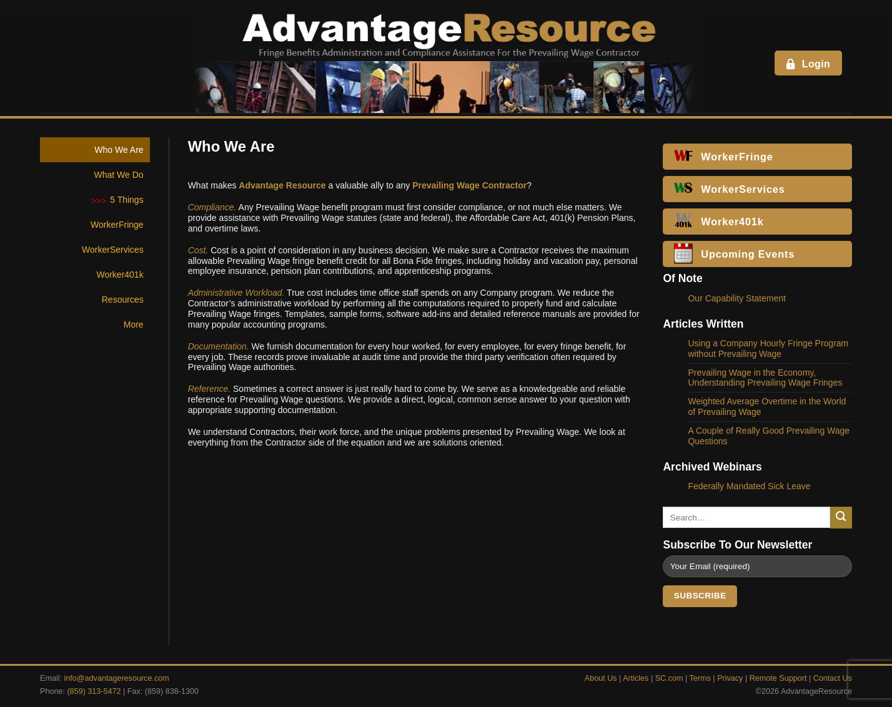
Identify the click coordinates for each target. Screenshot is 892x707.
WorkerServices (113, 250)
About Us (601, 678)
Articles (635, 678)
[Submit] (841, 518)
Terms (700, 678)
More (134, 324)
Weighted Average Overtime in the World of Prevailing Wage (767, 406)
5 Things (126, 200)
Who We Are (118, 150)
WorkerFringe (117, 225)
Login (807, 63)
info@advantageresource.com (116, 678)
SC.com (669, 678)
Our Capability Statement (736, 298)
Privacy (730, 678)
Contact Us (832, 678)
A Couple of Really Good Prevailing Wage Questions (769, 436)
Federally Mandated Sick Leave (749, 486)
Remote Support (778, 678)
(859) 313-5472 (94, 691)
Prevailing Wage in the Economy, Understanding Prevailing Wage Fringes (765, 378)
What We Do (119, 175)
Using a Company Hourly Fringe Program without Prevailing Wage (768, 348)
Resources (123, 300)
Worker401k (119, 275)
